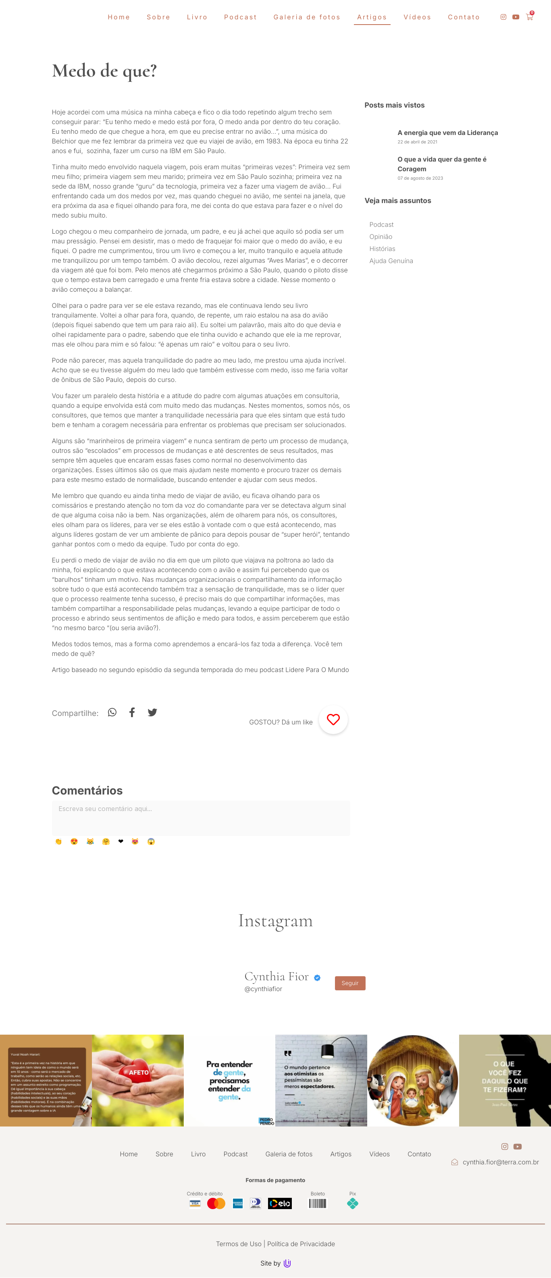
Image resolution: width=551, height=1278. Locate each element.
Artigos (341, 1154)
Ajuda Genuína (392, 261)
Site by (275, 1263)
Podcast (382, 224)
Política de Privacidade (301, 1244)
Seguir (350, 983)
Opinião (381, 236)
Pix (352, 1194)
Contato (419, 1154)
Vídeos (379, 1154)
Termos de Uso (239, 1244)
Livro (198, 1154)
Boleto (318, 1194)
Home (129, 1154)
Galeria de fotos (289, 1154)
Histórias (383, 249)
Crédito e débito (205, 1194)
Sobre (164, 1154)
